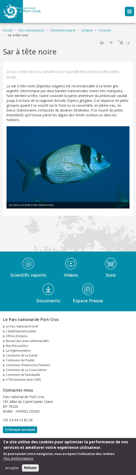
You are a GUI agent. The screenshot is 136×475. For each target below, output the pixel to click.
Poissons (105, 30)
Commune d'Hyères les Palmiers (28, 365)
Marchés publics (17, 346)
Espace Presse (88, 301)
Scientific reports (28, 275)
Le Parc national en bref (22, 326)
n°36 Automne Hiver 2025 (23, 380)
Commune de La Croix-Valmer (26, 370)
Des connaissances (31, 30)
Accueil (8, 30)
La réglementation (18, 351)
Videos (71, 275)
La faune (87, 30)
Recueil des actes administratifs (27, 341)
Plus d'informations (18, 459)
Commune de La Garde (22, 355)
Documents (48, 301)
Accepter (12, 468)
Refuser (30, 468)
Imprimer (101, 42)
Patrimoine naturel (62, 30)
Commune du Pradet (20, 360)
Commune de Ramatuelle (23, 375)
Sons (111, 275)
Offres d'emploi (16, 336)
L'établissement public (21, 331)
